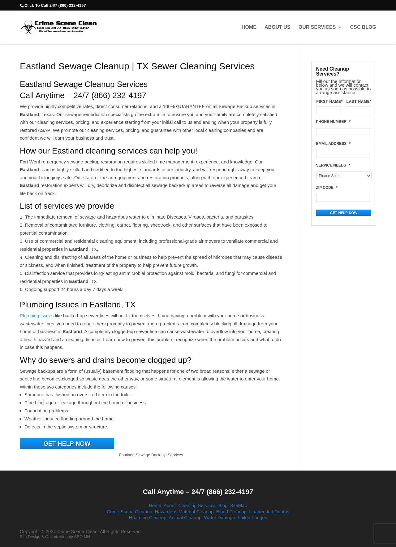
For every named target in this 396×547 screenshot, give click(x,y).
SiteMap (238, 505)
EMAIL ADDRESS (333, 143)
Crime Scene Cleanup (129, 511)
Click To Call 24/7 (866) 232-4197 (55, 5)
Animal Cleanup (185, 517)
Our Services (317, 27)
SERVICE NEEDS (333, 165)
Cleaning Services (197, 505)
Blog (222, 505)
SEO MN (82, 536)
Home (249, 27)
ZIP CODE (327, 187)
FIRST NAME (328, 101)
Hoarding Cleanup (147, 517)
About (170, 505)
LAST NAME (358, 101)
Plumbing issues (37, 315)
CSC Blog (363, 27)
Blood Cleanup (231, 511)
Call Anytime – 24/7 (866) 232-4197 (198, 492)
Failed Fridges (252, 517)
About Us (278, 27)
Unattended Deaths (269, 511)
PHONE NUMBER (333, 121)
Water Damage (219, 517)
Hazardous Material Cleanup (184, 511)
